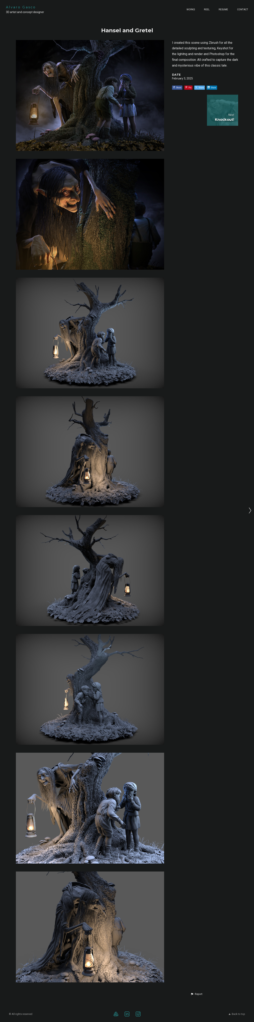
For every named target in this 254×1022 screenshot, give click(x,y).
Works (191, 9)
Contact (242, 9)
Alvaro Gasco (21, 7)
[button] (196, 994)
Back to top (237, 1013)
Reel (207, 9)
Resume (223, 9)
